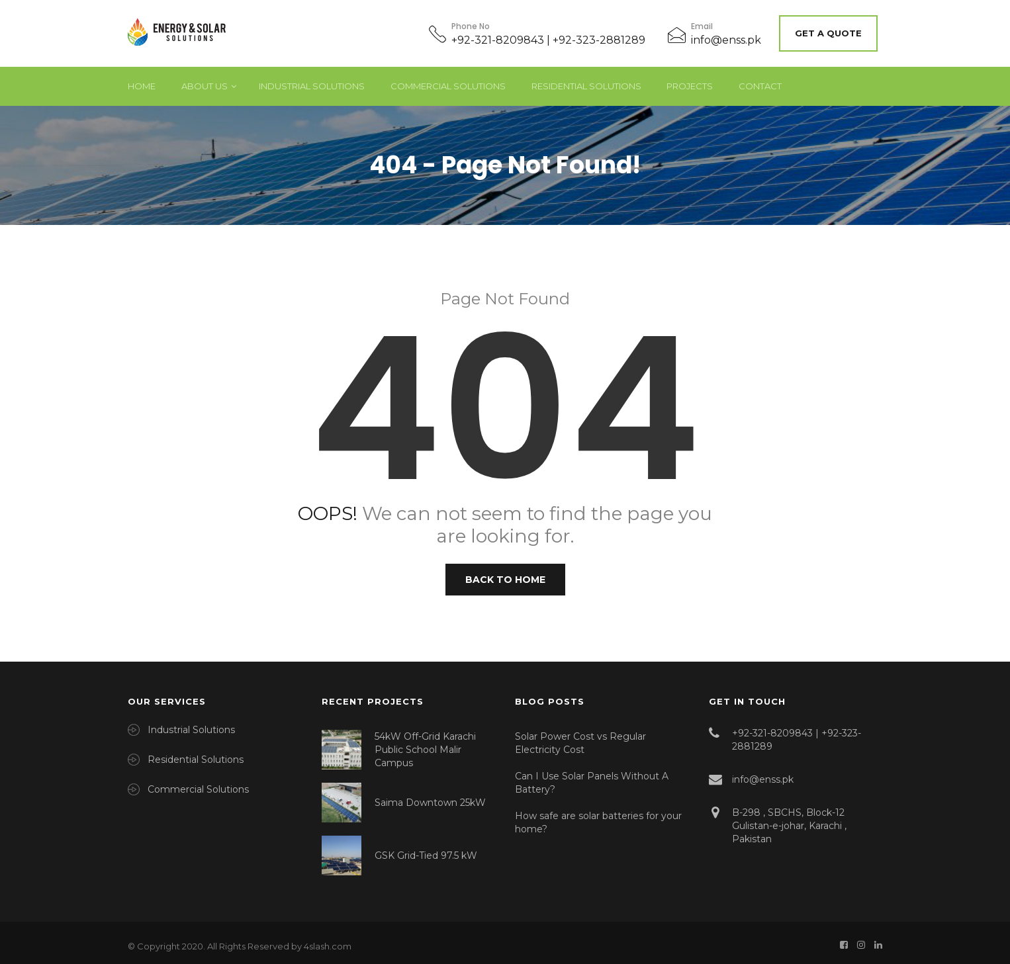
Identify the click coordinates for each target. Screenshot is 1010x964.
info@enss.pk (726, 36)
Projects (689, 79)
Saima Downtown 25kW (430, 796)
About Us (204, 79)
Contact (760, 79)
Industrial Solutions (312, 79)
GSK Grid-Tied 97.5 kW (426, 849)
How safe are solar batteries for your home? (598, 815)
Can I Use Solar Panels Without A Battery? (591, 776)
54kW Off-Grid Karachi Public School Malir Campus (425, 743)
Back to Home (505, 573)
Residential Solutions (586, 79)
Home (142, 79)
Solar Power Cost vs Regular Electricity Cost (580, 736)
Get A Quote (833, 29)
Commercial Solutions (448, 79)
